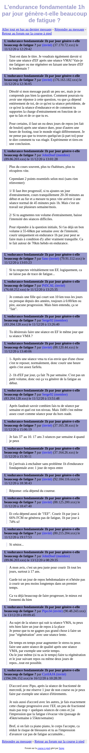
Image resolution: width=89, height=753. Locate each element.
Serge (61, 748)
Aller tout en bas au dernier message (27, 29)
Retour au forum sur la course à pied (27, 33)
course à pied (43, 748)
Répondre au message (69, 29)
